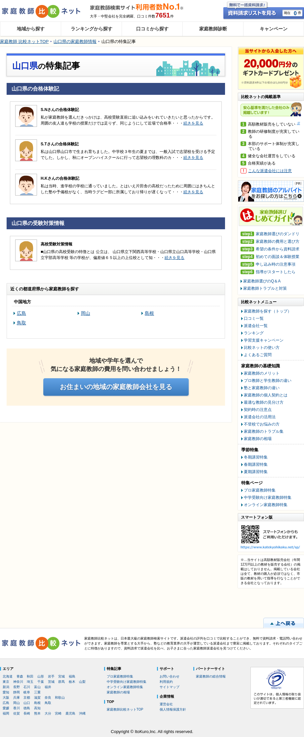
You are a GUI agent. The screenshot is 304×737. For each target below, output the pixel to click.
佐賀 (16, 713)
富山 (37, 687)
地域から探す (31, 28)
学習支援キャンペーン (264, 340)
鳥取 (21, 322)
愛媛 (6, 708)
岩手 (51, 676)
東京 (6, 681)
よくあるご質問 (258, 354)
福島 (72, 676)
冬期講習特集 (256, 457)
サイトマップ (169, 687)
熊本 (37, 713)
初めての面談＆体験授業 (270, 257)
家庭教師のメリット (262, 373)
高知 (37, 708)
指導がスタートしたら (268, 272)
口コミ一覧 (254, 318)
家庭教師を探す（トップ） (267, 311)
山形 (40, 676)
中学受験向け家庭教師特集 (267, 497)
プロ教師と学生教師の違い (267, 380)
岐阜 (26, 692)
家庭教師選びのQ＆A (262, 281)
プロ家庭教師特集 (260, 490)
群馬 (61, 681)
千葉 (40, 681)
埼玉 (30, 681)
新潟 (6, 687)
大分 (48, 713)
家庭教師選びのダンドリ (270, 234)
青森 (20, 676)
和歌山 (60, 697)
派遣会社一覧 (256, 325)
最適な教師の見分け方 (264, 402)
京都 (26, 697)
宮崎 (58, 713)
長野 (16, 687)
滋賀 (37, 697)
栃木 (72, 681)
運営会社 (166, 704)
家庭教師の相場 (258, 438)
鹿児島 (70, 713)
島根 (149, 313)
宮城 (61, 676)
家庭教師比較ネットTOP (125, 709)
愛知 (6, 692)
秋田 (30, 676)
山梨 (82, 681)
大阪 (6, 697)
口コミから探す (152, 28)
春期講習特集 (256, 464)
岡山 (85, 313)
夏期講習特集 (256, 471)
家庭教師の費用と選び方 (270, 242)
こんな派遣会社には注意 (270, 170)
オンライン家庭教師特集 (265, 504)
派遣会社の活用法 (260, 417)
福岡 (6, 713)
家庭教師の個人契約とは (265, 395)
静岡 (16, 692)
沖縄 (82, 713)
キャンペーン (273, 28)
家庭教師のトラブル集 (264, 431)
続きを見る (193, 123)
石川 (26, 687)
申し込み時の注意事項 (268, 264)
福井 (48, 687)
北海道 (8, 676)
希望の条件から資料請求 (270, 249)
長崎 (26, 713)
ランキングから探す (91, 28)
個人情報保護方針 (173, 709)
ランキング (254, 333)
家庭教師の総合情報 (211, 676)
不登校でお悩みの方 (262, 424)
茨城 (51, 681)
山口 (26, 703)
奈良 (48, 697)
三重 (37, 692)
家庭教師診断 (213, 28)
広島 (21, 313)
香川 (16, 708)
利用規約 (166, 681)
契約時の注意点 (258, 409)
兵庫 (16, 697)
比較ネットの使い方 (262, 347)
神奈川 (18, 681)
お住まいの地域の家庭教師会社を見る (116, 386)
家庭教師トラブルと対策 (265, 288)
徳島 (26, 708)
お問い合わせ (169, 676)
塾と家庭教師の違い (262, 388)
